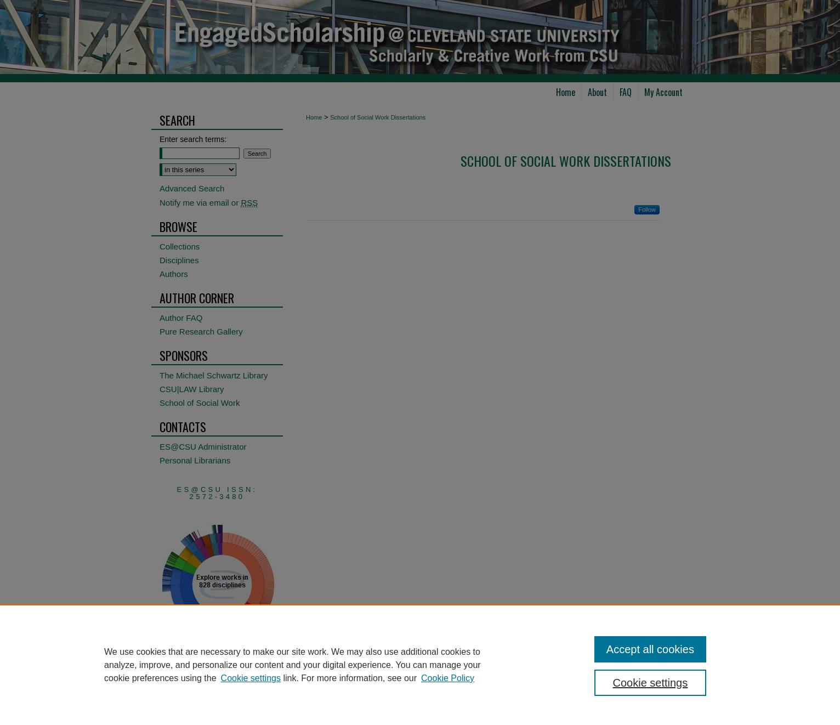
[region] (420, 664)
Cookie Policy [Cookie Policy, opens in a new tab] (447, 678)
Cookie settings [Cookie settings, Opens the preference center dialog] (650, 683)
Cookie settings (251, 678)
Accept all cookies (650, 649)
